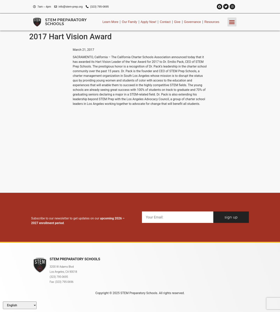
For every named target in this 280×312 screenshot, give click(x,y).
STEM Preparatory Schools (66, 21)
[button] (232, 22)
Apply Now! (148, 22)
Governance (192, 22)
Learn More (110, 22)
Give (177, 22)
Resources (211, 22)
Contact (165, 22)
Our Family (129, 22)
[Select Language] (20, 305)
